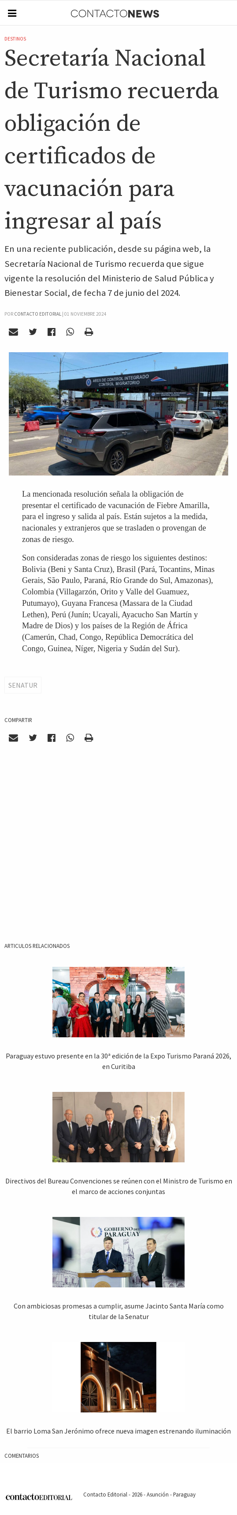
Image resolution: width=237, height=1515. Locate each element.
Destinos (15, 39)
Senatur (22, 685)
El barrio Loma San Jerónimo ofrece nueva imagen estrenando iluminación (118, 1431)
